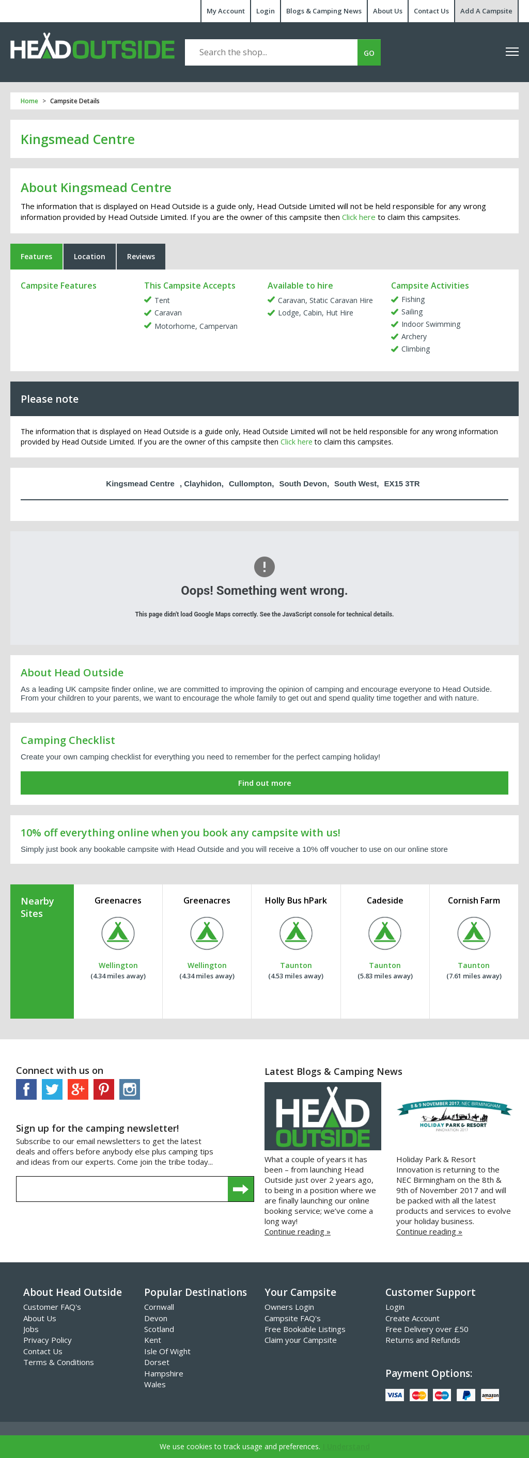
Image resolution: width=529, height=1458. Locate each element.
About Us (387, 10)
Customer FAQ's (52, 1307)
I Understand (346, 1446)
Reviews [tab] (141, 256)
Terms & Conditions (58, 1362)
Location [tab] (89, 256)
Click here (359, 217)
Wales (155, 1384)
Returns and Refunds (422, 1340)
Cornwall (159, 1307)
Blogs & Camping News (324, 10)
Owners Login (289, 1307)
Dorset (156, 1362)
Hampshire (163, 1373)
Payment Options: (428, 1373)
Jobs (31, 1329)
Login (265, 10)
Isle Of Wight (167, 1351)
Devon (155, 1318)
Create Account (412, 1318)
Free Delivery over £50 (427, 1329)
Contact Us (431, 10)
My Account (226, 10)
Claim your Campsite (300, 1340)
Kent (152, 1340)
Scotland (159, 1329)
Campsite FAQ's (292, 1318)
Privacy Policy (47, 1340)
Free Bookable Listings (305, 1329)
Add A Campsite (486, 10)
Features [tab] (36, 256)
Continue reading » (297, 1231)
